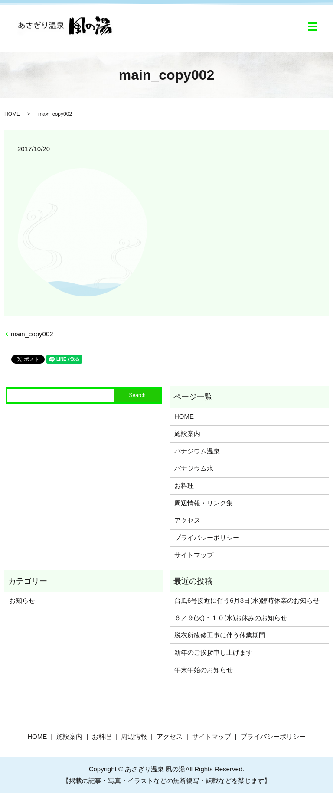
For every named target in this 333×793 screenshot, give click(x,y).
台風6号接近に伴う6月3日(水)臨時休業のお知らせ (247, 600)
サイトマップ (193, 555)
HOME (12, 114)
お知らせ (22, 600)
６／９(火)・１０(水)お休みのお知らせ (230, 617)
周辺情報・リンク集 (203, 503)
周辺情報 (134, 736)
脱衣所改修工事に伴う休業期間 (219, 635)
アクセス (187, 520)
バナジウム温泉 (197, 451)
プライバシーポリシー (206, 537)
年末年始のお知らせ (203, 669)
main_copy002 (32, 334)
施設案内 (187, 433)
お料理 (184, 485)
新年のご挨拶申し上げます (213, 652)
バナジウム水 (193, 468)
